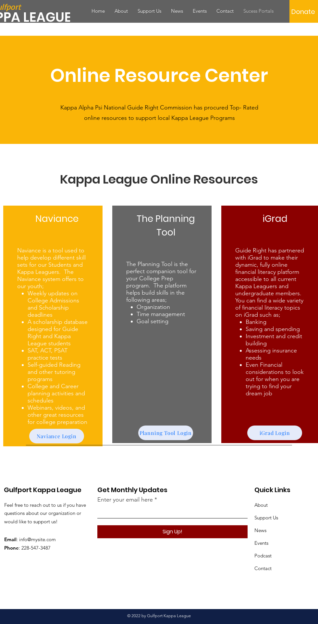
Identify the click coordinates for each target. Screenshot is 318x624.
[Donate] (303, 11)
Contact (263, 568)
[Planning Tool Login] (165, 433)
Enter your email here (125, 500)
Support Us (266, 518)
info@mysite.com (37, 539)
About (261, 505)
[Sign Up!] (172, 531)
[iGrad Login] (274, 433)
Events (261, 543)
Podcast (263, 556)
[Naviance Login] (56, 436)
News (260, 530)
